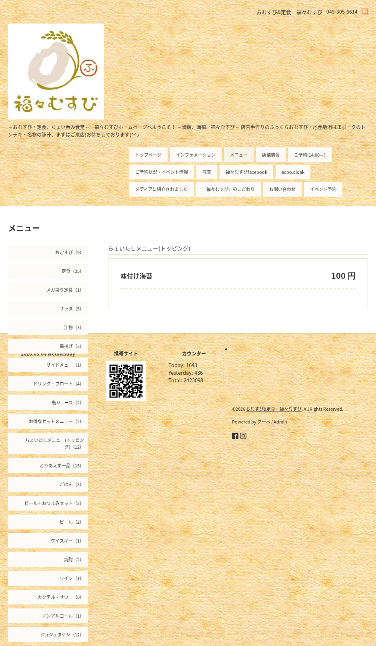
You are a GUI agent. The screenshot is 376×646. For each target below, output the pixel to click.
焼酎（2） (74, 559)
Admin (280, 421)
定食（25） (73, 271)
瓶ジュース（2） (68, 402)
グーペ (263, 421)
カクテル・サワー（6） (61, 597)
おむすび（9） (69, 252)
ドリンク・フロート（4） (58, 383)
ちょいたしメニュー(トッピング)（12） (54, 443)
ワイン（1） (72, 578)
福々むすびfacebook (246, 172)
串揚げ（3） (72, 346)
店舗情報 (271, 154)
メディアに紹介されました (161, 189)
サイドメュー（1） (65, 365)
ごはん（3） (72, 484)
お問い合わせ (282, 189)
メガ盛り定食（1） (65, 289)
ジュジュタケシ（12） (62, 634)
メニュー (239, 154)
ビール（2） (72, 522)
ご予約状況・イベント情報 (161, 172)
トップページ (148, 154)
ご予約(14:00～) (310, 154)
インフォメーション (196, 154)
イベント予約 (323, 189)
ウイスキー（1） (67, 540)
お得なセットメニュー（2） (56, 421)
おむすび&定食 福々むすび (274, 408)
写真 (206, 172)
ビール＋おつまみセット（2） (54, 503)
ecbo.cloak (293, 172)
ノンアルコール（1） (63, 615)
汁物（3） (74, 327)
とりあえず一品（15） (62, 465)
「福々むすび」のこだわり (228, 189)
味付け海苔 (136, 275)
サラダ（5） (72, 308)
